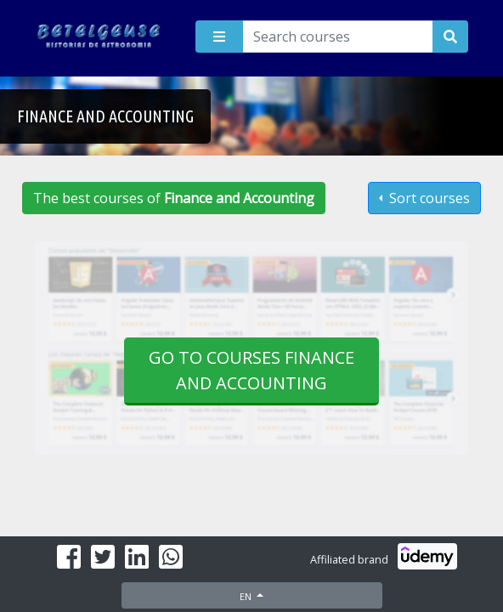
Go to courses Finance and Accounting (251, 370)
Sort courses (428, 198)
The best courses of (173, 198)
